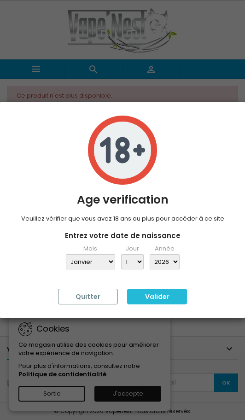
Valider (157, 296)
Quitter (88, 296)
